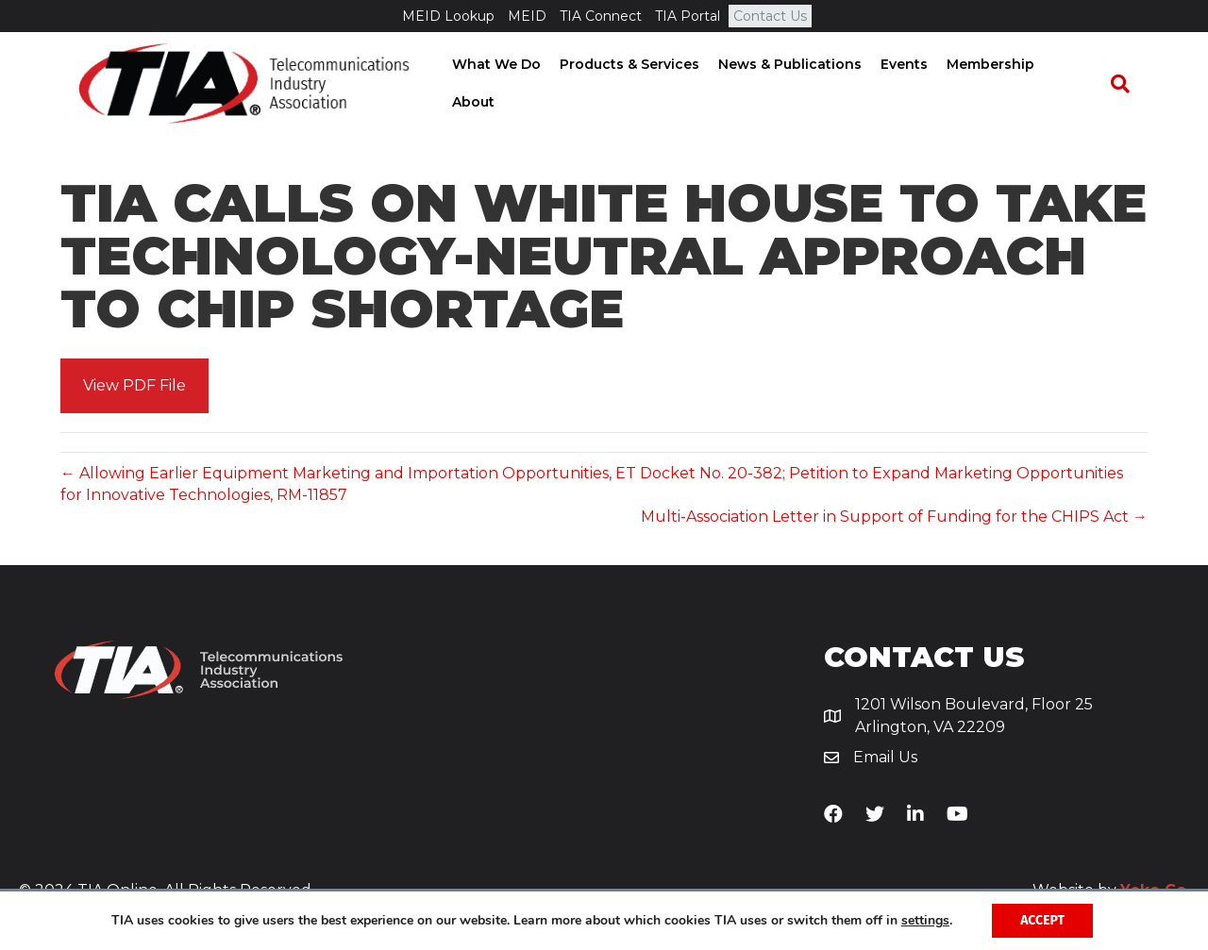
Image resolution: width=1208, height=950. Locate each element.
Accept (1042, 920)
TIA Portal (687, 16)
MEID (527, 16)
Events (908, 83)
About (1079, 83)
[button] (134, 385)
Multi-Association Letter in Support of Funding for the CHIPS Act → (894, 516)
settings (925, 920)
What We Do (501, 83)
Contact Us (770, 16)
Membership (995, 83)
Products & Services (634, 83)
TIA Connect (601, 16)
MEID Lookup (448, 16)
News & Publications (794, 83)
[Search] (1129, 85)
